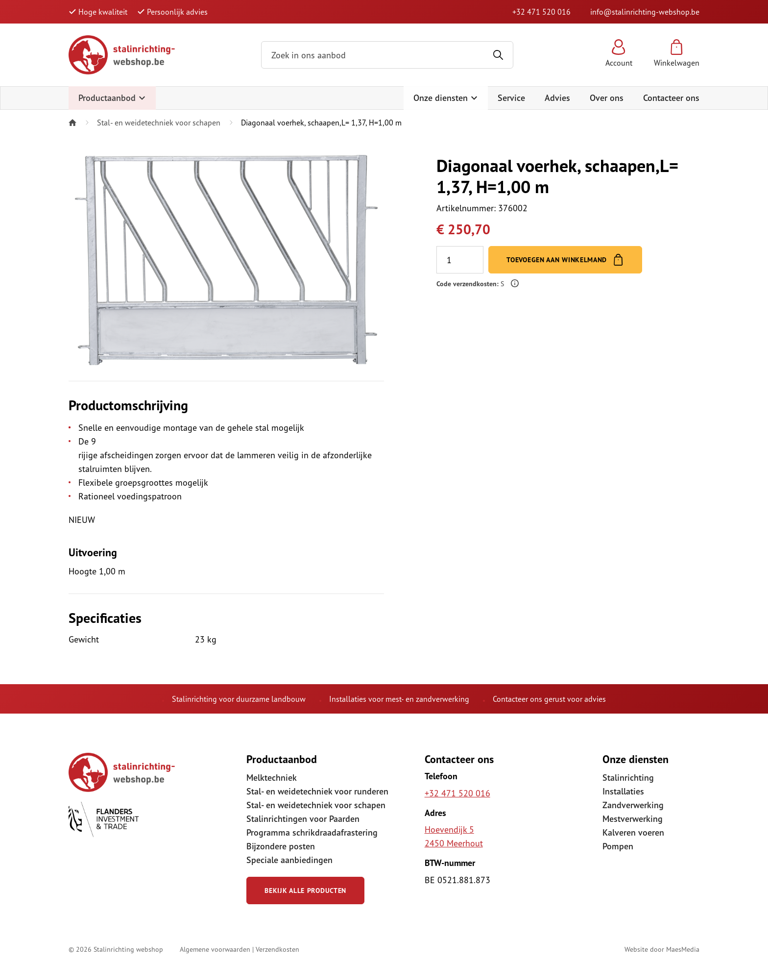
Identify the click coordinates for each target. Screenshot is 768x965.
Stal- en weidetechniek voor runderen (317, 791)
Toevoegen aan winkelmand (565, 260)
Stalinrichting (628, 777)
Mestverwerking (632, 818)
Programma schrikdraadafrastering (312, 832)
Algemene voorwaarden (215, 949)
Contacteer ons (671, 97)
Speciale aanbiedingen (289, 860)
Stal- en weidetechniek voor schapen (158, 122)
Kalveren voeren (633, 832)
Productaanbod (112, 97)
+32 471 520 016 (541, 12)
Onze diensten (445, 97)
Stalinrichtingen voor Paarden (303, 818)
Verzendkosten (277, 949)
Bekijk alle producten (305, 890)
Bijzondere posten (280, 846)
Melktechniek (271, 777)
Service (511, 97)
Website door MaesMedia (661, 949)
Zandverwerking (633, 805)
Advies (557, 97)
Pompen (617, 846)
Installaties (623, 791)
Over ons (607, 97)
